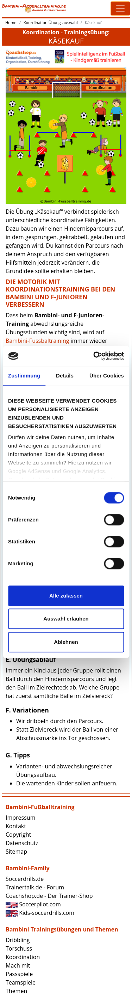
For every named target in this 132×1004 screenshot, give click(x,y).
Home (11, 22)
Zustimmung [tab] (24, 376)
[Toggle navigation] (120, 8)
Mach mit (18, 965)
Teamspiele (21, 982)
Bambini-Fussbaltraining (37, 341)
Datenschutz (22, 843)
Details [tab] (65, 376)
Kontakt (16, 826)
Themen (16, 991)
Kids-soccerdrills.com (40, 913)
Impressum (20, 817)
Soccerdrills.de (25, 879)
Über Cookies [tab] (106, 376)
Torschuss (19, 948)
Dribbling (18, 940)
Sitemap (16, 851)
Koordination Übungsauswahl (51, 22)
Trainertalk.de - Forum (35, 887)
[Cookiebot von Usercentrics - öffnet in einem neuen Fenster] (94, 355)
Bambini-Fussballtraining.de (34, 8)
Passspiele (19, 974)
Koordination (23, 957)
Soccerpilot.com (33, 904)
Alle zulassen (66, 596)
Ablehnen (66, 642)
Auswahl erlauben (65, 619)
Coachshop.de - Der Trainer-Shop (49, 896)
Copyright (18, 834)
